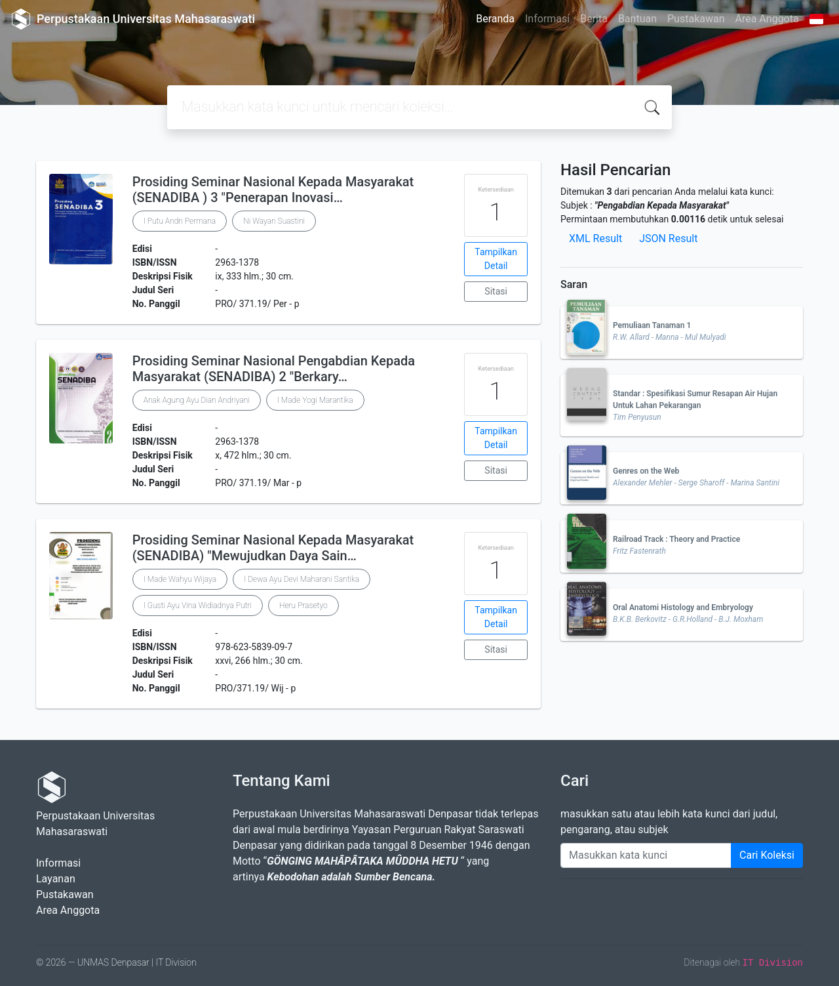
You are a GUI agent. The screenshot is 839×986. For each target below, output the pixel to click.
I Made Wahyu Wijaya (180, 579)
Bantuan (637, 18)
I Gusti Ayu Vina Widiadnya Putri (198, 605)
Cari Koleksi (766, 855)
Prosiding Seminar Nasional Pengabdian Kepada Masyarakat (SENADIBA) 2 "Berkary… (273, 368)
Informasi (547, 18)
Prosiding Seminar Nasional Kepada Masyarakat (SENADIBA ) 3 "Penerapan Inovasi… (273, 189)
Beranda (495, 18)
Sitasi (495, 291)
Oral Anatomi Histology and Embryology (683, 607)
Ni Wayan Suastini (274, 221)
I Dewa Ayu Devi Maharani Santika (301, 579)
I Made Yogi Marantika (315, 400)
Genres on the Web (646, 471)
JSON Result (668, 238)
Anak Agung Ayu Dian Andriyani (197, 400)
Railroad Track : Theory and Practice (676, 539)
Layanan (55, 879)
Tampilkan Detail (496, 259)
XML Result (595, 238)
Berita (594, 18)
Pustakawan (695, 18)
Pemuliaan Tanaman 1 (652, 325)
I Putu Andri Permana (180, 221)
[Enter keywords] (646, 855)
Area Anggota (767, 18)
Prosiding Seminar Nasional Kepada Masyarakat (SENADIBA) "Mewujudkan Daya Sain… (273, 548)
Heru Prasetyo (303, 605)
